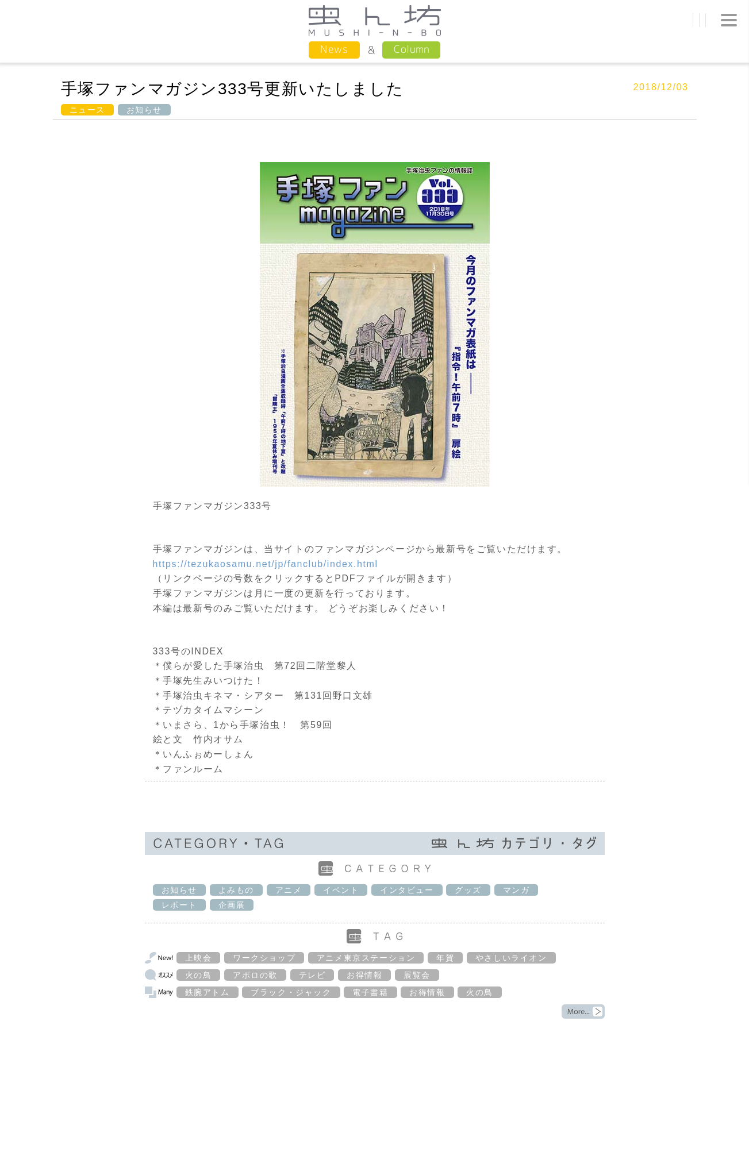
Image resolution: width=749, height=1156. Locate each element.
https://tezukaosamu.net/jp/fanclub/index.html (265, 564)
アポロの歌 (255, 975)
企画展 (231, 905)
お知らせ (144, 109)
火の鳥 (198, 975)
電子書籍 (370, 992)
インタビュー (407, 890)
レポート (179, 905)
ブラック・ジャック (291, 992)
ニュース (87, 109)
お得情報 (364, 975)
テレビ (312, 975)
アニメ (288, 890)
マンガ (516, 890)
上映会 (198, 957)
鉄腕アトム (207, 992)
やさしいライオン (511, 957)
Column (411, 49)
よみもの (236, 890)
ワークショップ (264, 957)
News (334, 49)
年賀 (445, 957)
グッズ (468, 890)
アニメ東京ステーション (366, 957)
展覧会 (417, 975)
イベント (341, 890)
